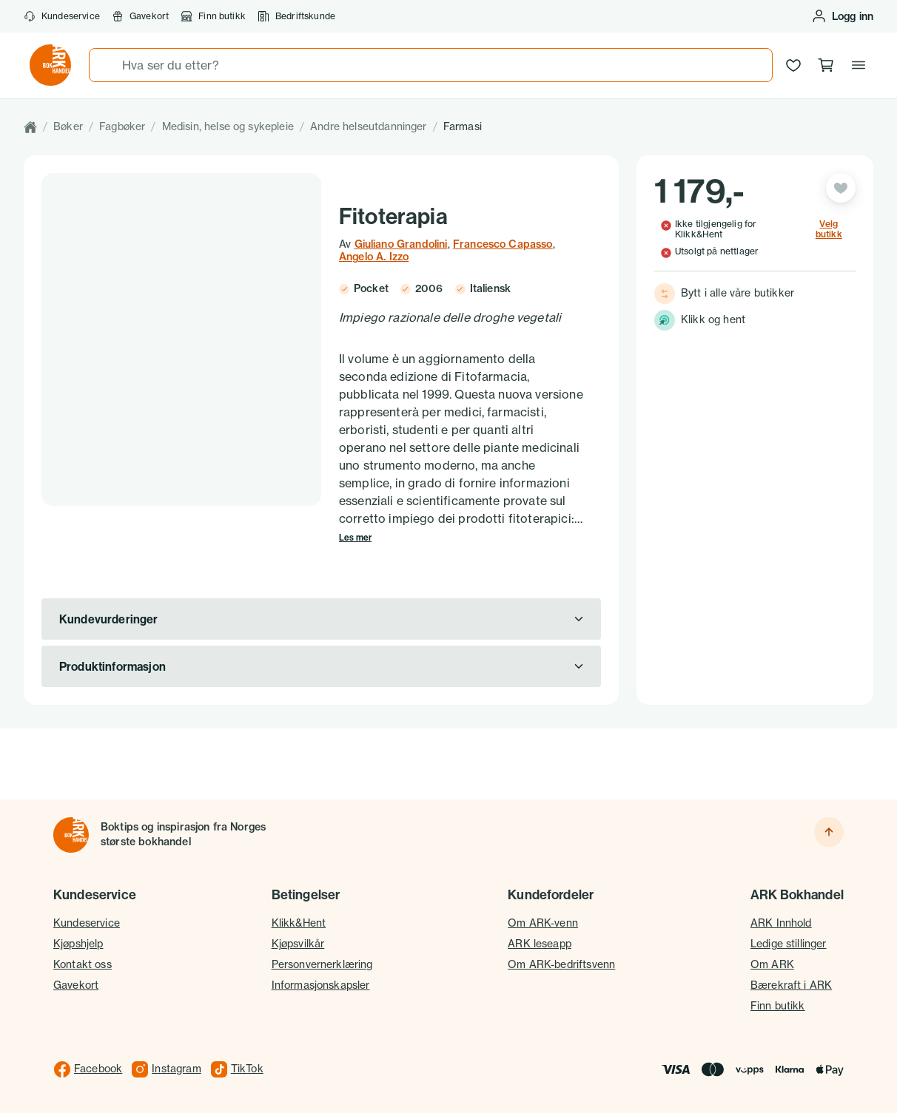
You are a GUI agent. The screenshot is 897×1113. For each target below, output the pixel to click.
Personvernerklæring (322, 964)
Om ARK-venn (543, 923)
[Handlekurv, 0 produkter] (826, 65)
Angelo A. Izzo (374, 256)
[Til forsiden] (71, 835)
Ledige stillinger (788, 943)
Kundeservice (62, 16)
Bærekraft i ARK (791, 985)
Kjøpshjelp (78, 943)
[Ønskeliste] (793, 65)
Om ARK (772, 964)
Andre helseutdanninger (368, 126)
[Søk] (106, 65)
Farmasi (462, 126)
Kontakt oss (82, 964)
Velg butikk (829, 229)
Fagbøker (122, 126)
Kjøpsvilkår (298, 943)
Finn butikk (213, 16)
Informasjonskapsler (321, 985)
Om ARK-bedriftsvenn (561, 964)
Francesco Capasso (503, 244)
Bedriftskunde (296, 16)
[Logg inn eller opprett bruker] (842, 16)
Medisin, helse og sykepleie (228, 126)
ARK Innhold (781, 923)
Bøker (68, 126)
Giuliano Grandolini (401, 244)
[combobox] (431, 65)
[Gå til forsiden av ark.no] (50, 65)
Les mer (355, 537)
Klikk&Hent (299, 923)
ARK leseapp (539, 943)
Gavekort (140, 16)
